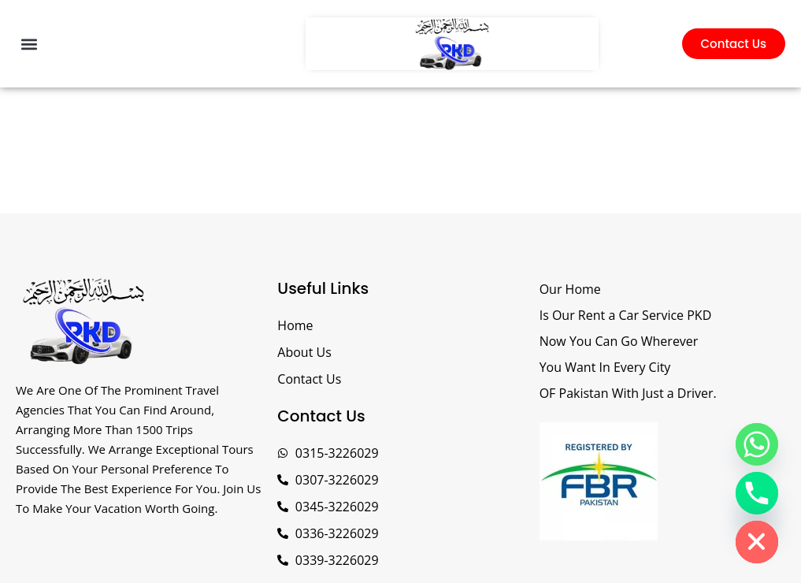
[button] (29, 44)
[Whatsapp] (757, 444)
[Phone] (757, 493)
